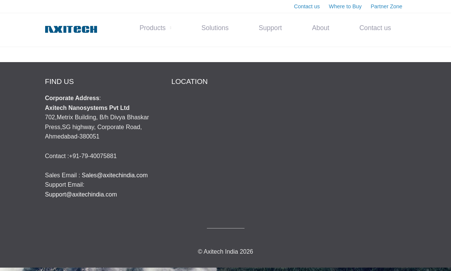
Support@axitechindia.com (81, 194)
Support (270, 28)
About (320, 28)
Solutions (214, 28)
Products (153, 28)
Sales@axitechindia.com (114, 175)
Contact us (375, 28)
